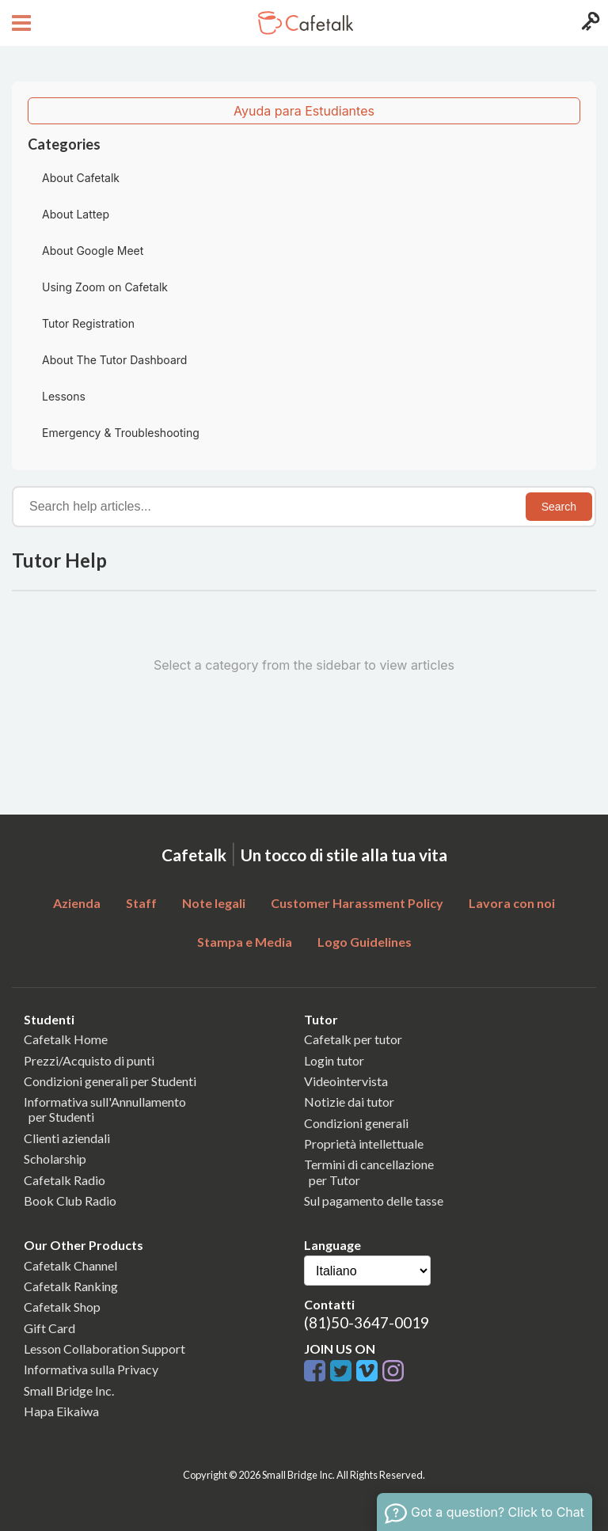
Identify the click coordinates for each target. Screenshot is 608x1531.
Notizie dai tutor (349, 1101)
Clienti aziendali (67, 1137)
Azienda (77, 902)
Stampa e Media (244, 941)
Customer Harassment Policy (357, 902)
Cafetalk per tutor (353, 1039)
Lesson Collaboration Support (104, 1348)
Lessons (64, 396)
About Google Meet (92, 250)
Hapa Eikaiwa (61, 1411)
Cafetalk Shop (62, 1306)
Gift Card (49, 1327)
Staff (141, 902)
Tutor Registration (88, 323)
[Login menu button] (588, 23)
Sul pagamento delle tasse (373, 1200)
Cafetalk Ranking (71, 1286)
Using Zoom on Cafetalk (105, 287)
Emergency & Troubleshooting (121, 432)
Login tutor (334, 1060)
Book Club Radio (70, 1200)
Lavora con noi (512, 902)
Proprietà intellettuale (364, 1143)
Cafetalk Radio (64, 1179)
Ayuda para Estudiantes (304, 111)
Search (559, 506)
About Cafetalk (81, 177)
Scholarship (55, 1158)
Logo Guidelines (364, 941)
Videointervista (346, 1080)
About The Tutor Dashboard (114, 360)
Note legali (213, 902)
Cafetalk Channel (70, 1265)
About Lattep (75, 214)
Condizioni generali (356, 1122)
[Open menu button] (19, 23)
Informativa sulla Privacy (91, 1369)
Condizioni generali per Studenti (110, 1080)
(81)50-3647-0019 (366, 1322)
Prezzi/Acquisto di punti (89, 1060)
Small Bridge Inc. (69, 1390)
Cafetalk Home (66, 1039)
